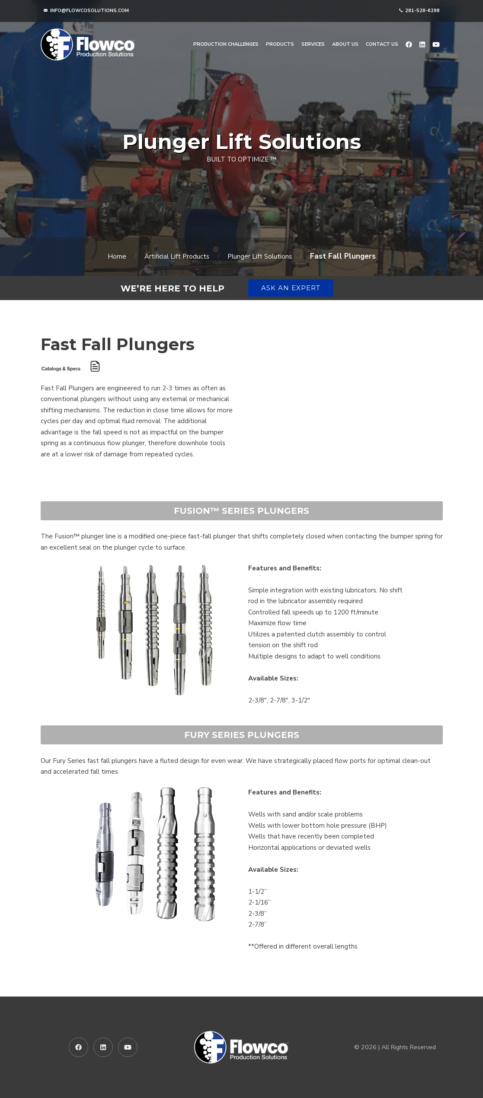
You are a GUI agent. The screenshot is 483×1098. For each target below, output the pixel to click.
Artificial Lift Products (176, 256)
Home (117, 256)
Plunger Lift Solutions (259, 256)
